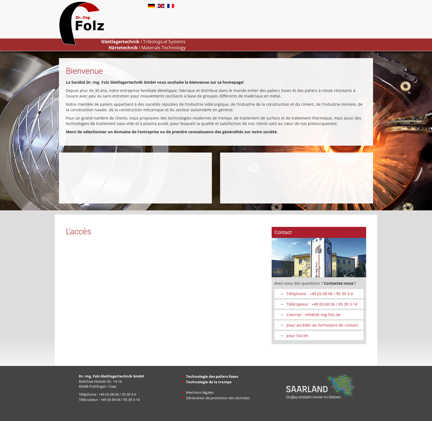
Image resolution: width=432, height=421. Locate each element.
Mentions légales (200, 392)
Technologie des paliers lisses (212, 376)
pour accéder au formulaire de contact (322, 325)
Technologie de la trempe (209, 381)
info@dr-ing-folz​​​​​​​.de (323, 314)
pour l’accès (297, 335)
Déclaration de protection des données (218, 397)
